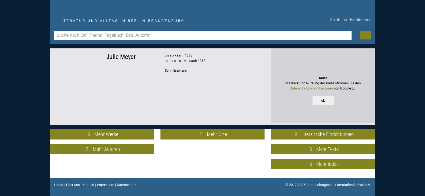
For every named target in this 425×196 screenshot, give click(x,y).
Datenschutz (126, 185)
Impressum (105, 185)
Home (58, 185)
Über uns (73, 185)
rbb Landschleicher (350, 19)
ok (323, 100)
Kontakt (88, 185)
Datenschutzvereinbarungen (311, 88)
